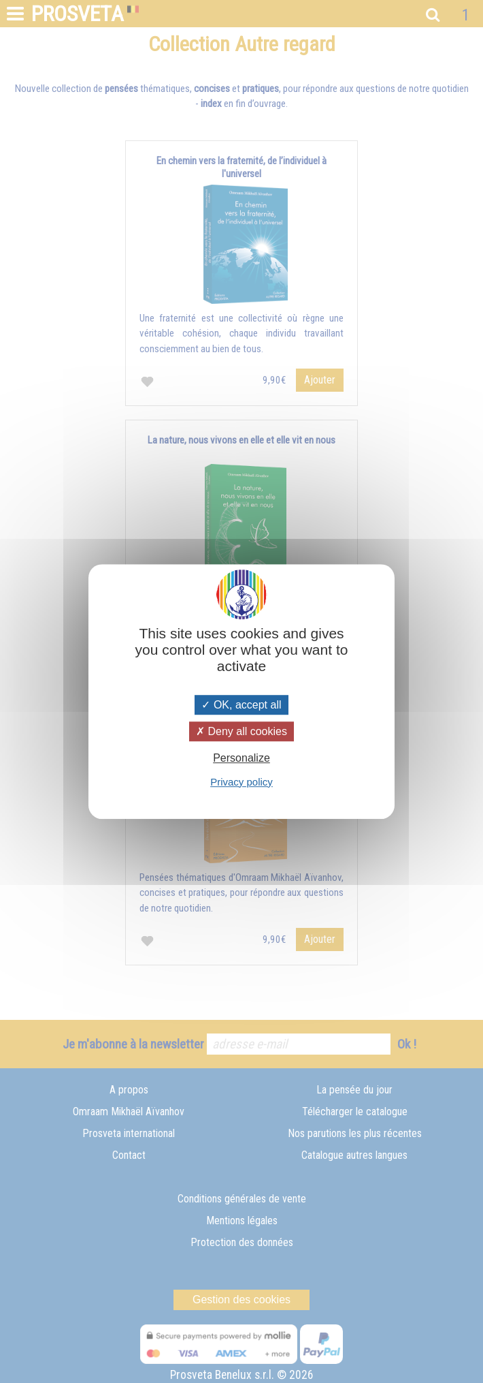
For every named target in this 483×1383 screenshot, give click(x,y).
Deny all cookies (241, 731)
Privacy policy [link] (241, 782)
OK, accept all (241, 705)
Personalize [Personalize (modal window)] (241, 758)
